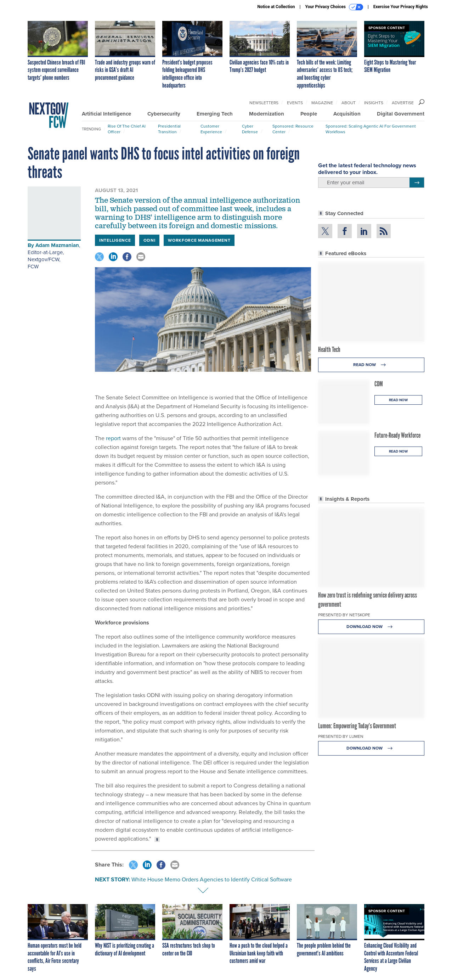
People (308, 114)
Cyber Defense (250, 129)
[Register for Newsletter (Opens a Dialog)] (416, 182)
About (348, 103)
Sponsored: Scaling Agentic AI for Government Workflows (371, 129)
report (113, 438)
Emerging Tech (215, 114)
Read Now (371, 364)
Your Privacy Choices (334, 7)
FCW (33, 266)
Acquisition (347, 114)
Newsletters (263, 103)
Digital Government (400, 114)
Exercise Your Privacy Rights (400, 6)
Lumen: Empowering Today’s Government (357, 726)
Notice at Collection (276, 6)
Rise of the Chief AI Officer (127, 129)
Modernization (266, 114)
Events (295, 103)
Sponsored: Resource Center (292, 129)
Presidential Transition (169, 129)
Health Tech (329, 349)
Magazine (322, 103)
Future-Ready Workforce (397, 435)
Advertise (403, 103)
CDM (378, 384)
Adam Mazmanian (57, 245)
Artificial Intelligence (106, 114)
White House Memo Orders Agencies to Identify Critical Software (211, 879)
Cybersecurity (163, 114)
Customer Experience (211, 129)
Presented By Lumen (340, 736)
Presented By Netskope (344, 615)
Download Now (371, 626)
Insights (373, 103)
